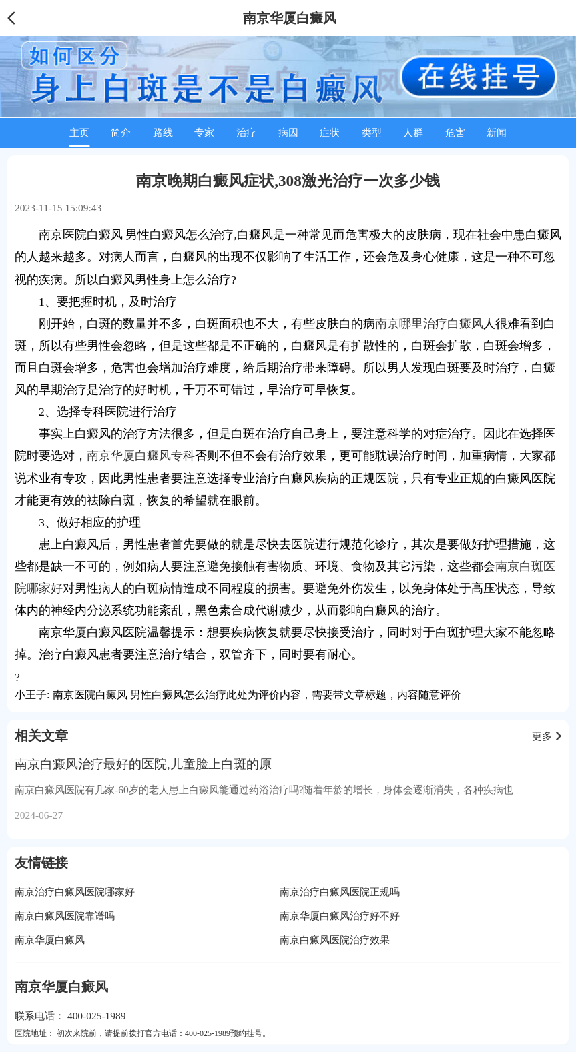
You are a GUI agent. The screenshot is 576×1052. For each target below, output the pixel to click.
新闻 (497, 132)
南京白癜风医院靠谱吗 (65, 915)
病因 (288, 132)
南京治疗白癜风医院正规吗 (340, 891)
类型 (372, 132)
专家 (204, 132)
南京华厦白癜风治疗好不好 (340, 915)
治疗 (246, 132)
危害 (455, 132)
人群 (413, 132)
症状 (330, 132)
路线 (163, 132)
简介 (121, 132)
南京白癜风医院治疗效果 (335, 939)
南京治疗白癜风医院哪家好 (75, 891)
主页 (79, 132)
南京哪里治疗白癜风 (429, 323)
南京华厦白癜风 (50, 939)
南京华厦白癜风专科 (141, 455)
